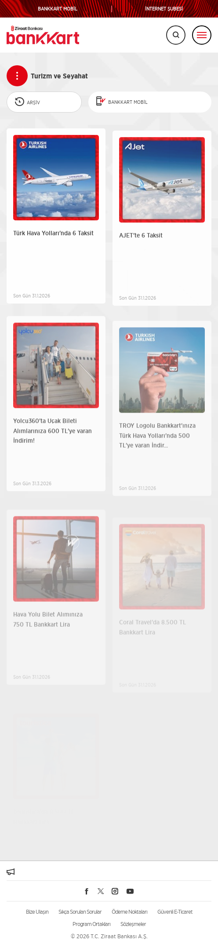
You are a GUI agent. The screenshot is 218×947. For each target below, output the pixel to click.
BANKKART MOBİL (57, 9)
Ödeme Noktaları (129, 911)
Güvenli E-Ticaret (175, 911)
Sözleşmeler (133, 924)
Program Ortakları (91, 924)
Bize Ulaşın (37, 911)
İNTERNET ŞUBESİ (164, 9)
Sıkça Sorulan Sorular (80, 911)
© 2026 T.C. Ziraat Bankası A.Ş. (109, 936)
